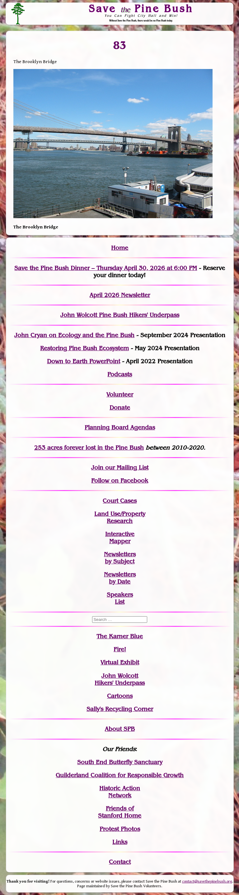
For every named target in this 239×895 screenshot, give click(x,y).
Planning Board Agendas (120, 427)
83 (119, 45)
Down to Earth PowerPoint (83, 361)
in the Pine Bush (108, 447)
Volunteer (119, 394)
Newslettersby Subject (120, 558)
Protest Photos (120, 829)
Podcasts (119, 374)
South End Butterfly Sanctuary (119, 762)
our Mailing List (125, 467)
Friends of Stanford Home (119, 812)
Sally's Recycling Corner (120, 709)
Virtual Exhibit (120, 662)
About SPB (120, 728)
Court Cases (120, 500)
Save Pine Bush (141, 8)
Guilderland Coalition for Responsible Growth (120, 775)
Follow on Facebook (119, 480)
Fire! (120, 649)
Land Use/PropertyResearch (119, 517)
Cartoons (120, 696)
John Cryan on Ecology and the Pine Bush (74, 335)
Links (119, 842)
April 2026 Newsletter (120, 295)
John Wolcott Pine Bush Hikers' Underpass (119, 315)
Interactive (119, 534)
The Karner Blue (119, 636)
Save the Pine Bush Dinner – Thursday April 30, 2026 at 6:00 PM (105, 268)
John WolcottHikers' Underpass (120, 679)
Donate (120, 407)
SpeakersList (120, 598)
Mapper (119, 541)
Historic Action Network (119, 792)
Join (97, 467)
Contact (120, 861)
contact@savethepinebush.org (207, 881)
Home (119, 247)
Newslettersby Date (120, 578)
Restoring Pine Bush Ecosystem (84, 348)
